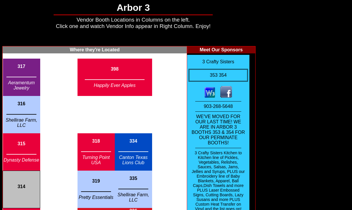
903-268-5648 (218, 106)
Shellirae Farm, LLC (21, 123)
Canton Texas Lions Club (133, 160)
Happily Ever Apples (114, 85)
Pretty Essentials (96, 197)
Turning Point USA (96, 160)
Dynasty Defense (21, 160)
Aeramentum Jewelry (21, 85)
